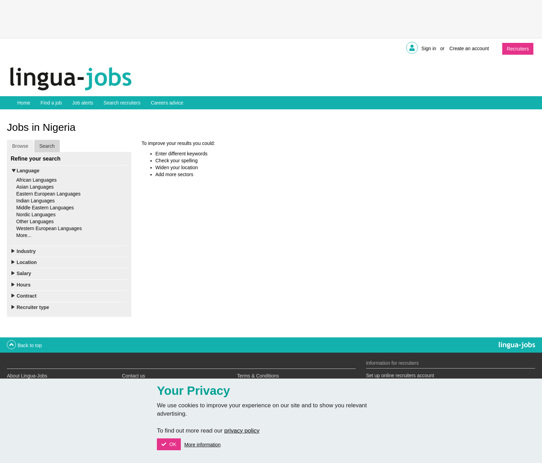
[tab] (69, 170)
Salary (24, 273)
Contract (27, 296)
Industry (26, 251)
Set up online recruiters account (400, 375)
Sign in (428, 48)
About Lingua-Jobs (27, 376)
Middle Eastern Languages (45, 207)
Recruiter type (33, 307)
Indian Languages (35, 200)
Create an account (469, 48)
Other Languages (35, 221)
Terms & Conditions (258, 376)
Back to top (30, 345)
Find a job (51, 103)
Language (28, 170)
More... (23, 235)
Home (23, 103)
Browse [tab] (20, 146)
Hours (23, 285)
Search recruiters (122, 103)
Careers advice (167, 103)
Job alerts (82, 103)
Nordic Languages (36, 214)
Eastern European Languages (48, 194)
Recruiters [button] (518, 49)
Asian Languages (35, 187)
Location (27, 262)
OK (172, 444)
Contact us (133, 376)
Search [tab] (47, 146)
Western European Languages (49, 228)
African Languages (36, 180)
